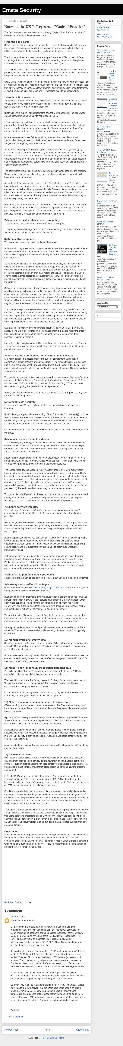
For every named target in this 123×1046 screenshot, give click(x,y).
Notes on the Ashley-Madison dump (106, 278)
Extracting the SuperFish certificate (113, 102)
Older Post (82, 1029)
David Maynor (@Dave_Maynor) (104, 35)
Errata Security (21, 10)
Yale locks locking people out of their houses (50, 587)
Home (47, 1029)
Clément (15, 916)
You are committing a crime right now (106, 51)
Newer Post (11, 1029)
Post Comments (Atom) (53, 1038)
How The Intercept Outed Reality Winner (112, 75)
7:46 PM (15, 1010)
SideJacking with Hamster (104, 128)
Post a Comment (16, 1017)
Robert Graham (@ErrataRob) (103, 28)
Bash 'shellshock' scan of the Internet (113, 176)
